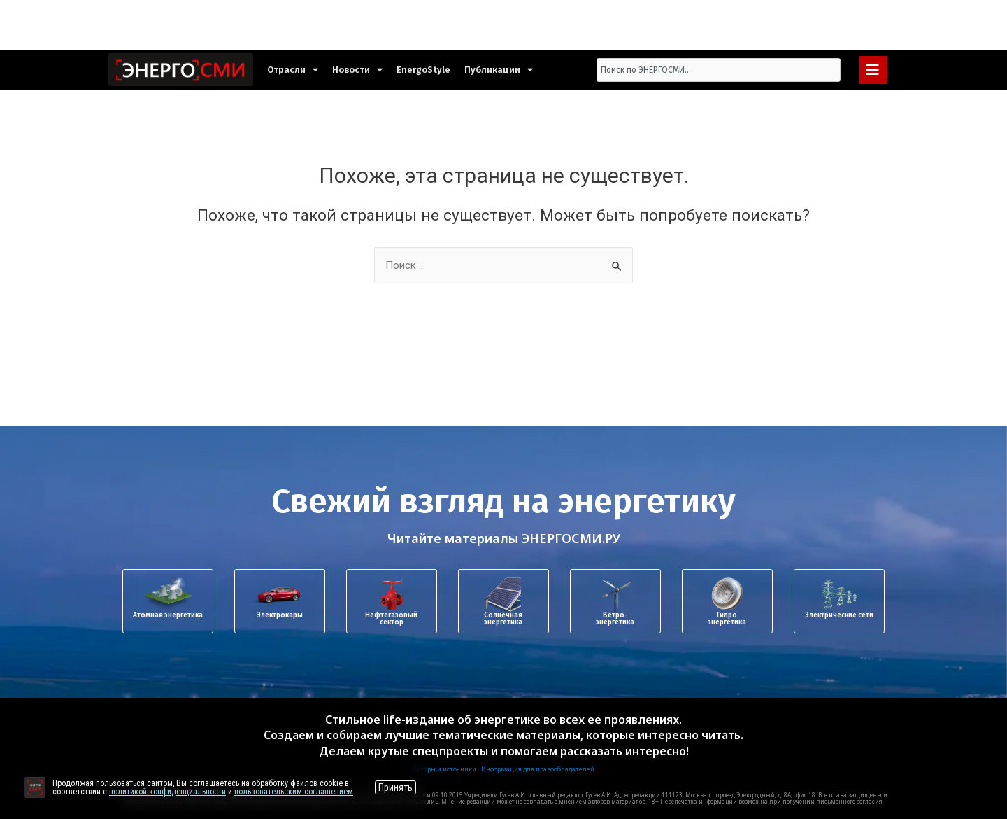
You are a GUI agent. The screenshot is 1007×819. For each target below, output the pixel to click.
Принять (395, 787)
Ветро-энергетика (615, 618)
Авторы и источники (444, 769)
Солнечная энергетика (503, 618)
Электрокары (280, 615)
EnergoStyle (423, 69)
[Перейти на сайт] (34, 787)
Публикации (498, 69)
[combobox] (719, 70)
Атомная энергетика (168, 615)
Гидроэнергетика (727, 618)
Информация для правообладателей (537, 769)
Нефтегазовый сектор (391, 618)
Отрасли (292, 69)
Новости (357, 69)
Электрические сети (839, 615)
